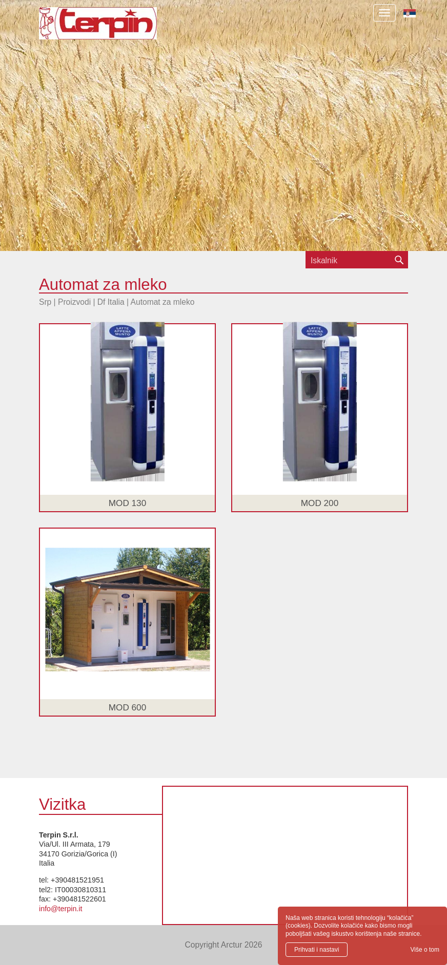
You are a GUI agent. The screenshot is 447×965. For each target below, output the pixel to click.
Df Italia (111, 302)
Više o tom (425, 949)
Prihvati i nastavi (316, 949)
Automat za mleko (163, 302)
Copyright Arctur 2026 (223, 944)
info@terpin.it (60, 909)
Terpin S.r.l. (115, 28)
